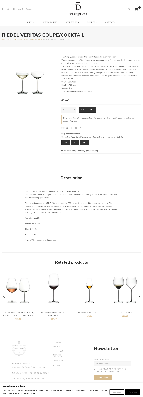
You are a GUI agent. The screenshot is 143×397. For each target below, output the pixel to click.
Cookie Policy (35, 393)
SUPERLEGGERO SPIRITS (89, 312)
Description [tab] (71, 178)
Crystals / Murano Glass (21, 40)
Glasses (40, 40)
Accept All (133, 392)
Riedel (33, 40)
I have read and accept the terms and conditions (111, 370)
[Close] (140, 385)
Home (4, 40)
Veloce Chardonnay (124, 312)
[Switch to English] (20, 9)
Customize (117, 392)
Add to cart (87, 110)
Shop (9, 40)
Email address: (102, 359)
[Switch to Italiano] (28, 9)
